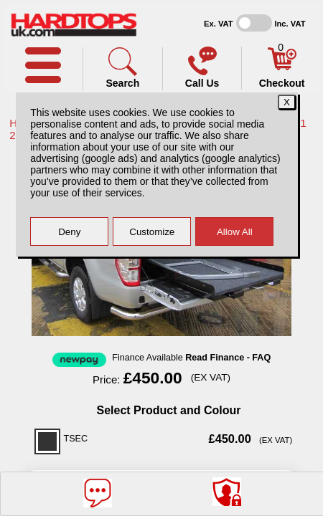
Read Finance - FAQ (228, 358)
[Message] (97, 493)
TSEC (76, 439)
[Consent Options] (226, 491)
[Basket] (282, 66)
